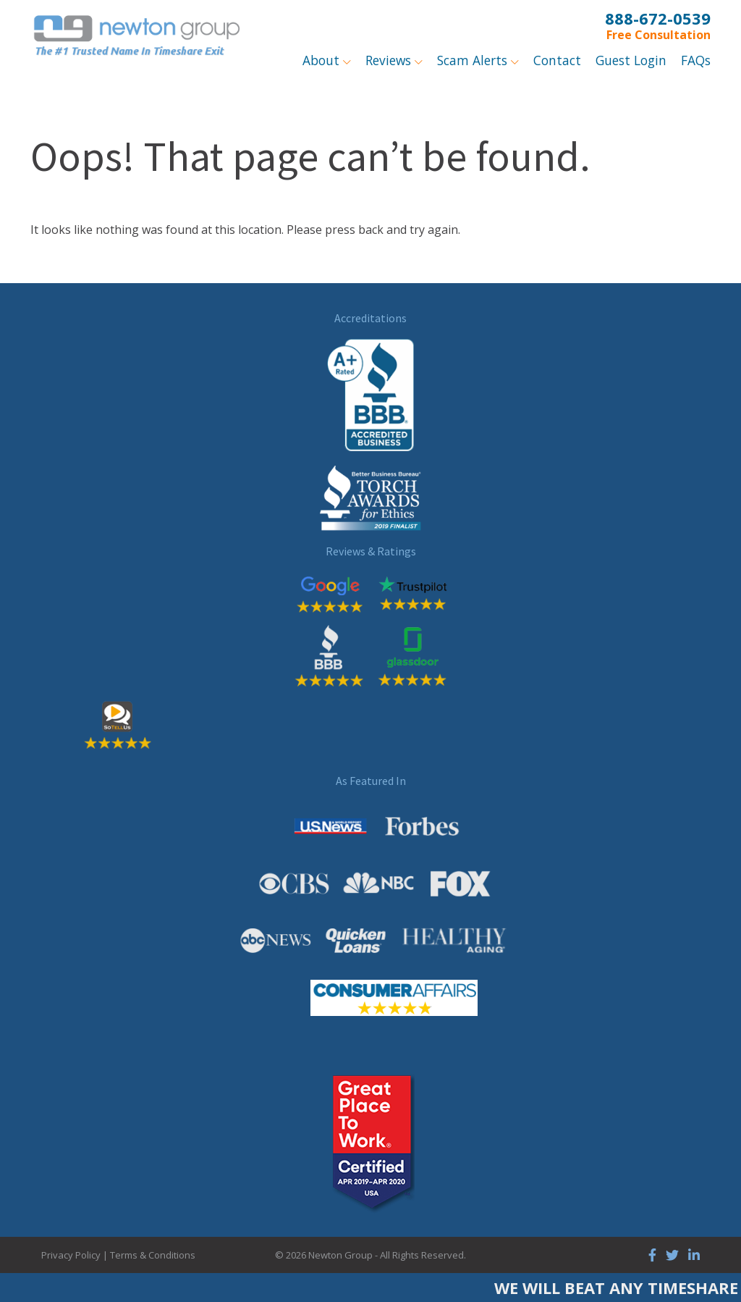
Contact (557, 60)
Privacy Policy (71, 1254)
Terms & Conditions (152, 1254)
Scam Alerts (474, 60)
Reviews (390, 60)
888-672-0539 (658, 18)
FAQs (696, 60)
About (322, 60)
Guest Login (631, 60)
